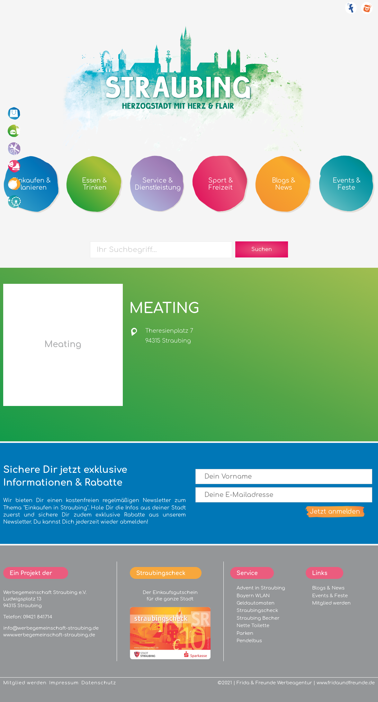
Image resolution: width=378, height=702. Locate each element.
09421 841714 (37, 616)
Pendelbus (249, 640)
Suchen (261, 249)
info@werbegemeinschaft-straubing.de (51, 628)
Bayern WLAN (253, 595)
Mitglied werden (331, 603)
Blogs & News (328, 587)
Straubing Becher (258, 618)
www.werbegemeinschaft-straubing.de (49, 634)
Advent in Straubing (261, 587)
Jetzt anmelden (335, 511)
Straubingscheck (257, 610)
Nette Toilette (253, 625)
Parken (245, 633)
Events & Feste (330, 595)
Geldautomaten (255, 603)
